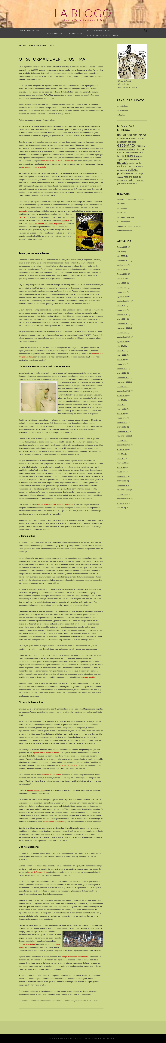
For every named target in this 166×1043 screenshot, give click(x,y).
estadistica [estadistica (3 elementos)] (140, 146)
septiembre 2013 (123, 337)
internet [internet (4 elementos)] (139, 152)
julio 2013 (121, 346)
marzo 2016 (122, 292)
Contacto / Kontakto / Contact (104, 35)
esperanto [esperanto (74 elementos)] (126, 145)
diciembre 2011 (123, 431)
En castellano (55, 34)
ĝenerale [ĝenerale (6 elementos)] (121, 183)
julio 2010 (121, 508)
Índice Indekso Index (31, 30)
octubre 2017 (122, 287)
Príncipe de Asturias (27, 944)
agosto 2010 (122, 503)
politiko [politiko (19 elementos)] (122, 173)
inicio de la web (125, 81)
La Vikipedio (122, 208)
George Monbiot (88, 677)
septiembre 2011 (123, 445)
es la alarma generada (68, 765)
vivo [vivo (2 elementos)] (142, 180)
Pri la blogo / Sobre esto (100, 30)
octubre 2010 (122, 494)
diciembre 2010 (123, 485)
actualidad (59, 1001)
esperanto (23, 211)
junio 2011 (121, 458)
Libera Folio (121, 213)
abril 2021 (121, 270)
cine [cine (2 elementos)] (134, 139)
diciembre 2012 (123, 377)
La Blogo (83, 12)
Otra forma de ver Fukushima (52, 59)
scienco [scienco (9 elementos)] (137, 176)
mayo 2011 (121, 463)
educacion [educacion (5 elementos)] (122, 142)
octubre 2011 (122, 440)
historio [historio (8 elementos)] (121, 152)
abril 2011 (121, 467)
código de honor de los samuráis (75, 957)
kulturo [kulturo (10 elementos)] (126, 155)
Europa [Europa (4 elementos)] (120, 149)
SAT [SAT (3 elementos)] (130, 177)
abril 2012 (121, 413)
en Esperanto (122, 111)
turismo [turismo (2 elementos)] (137, 180)
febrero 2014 (122, 314)
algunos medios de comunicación (46, 753)
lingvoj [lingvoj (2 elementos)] (119, 160)
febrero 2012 (122, 422)
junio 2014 (121, 305)
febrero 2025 (122, 247)
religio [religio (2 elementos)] (141, 174)
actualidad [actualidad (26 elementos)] (124, 135)
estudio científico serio (36, 790)
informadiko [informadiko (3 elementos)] (131, 153)
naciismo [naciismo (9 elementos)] (122, 166)
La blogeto (121, 204)
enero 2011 (121, 481)
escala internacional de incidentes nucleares (55, 505)
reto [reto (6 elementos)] (126, 176)
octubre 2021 (122, 265)
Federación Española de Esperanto (131, 199)
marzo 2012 (122, 418)
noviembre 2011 (123, 436)
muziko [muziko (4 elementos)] (138, 163)
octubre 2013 (122, 332)
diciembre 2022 (123, 261)
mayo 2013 (121, 355)
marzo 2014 (122, 310)
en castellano (34, 1001)
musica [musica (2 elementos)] (131, 163)
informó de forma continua (37, 872)
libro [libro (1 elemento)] (141, 156)
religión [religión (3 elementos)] (120, 177)
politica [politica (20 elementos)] (133, 169)
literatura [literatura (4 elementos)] (127, 159)
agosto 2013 (122, 341)
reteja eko (125, 84)
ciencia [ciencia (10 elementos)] (128, 138)
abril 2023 (121, 256)
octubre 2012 (122, 386)
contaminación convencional (54, 822)
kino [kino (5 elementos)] (119, 156)
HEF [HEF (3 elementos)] (133, 149)
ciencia (66, 1001)
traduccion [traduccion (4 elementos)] (129, 180)
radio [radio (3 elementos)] (136, 173)
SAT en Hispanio (123, 222)
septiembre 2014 (123, 301)
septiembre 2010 (123, 499)
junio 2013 (121, 350)
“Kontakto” (65, 220)
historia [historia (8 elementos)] (140, 149)
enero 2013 (121, 373)
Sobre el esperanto (124, 231)
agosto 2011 (122, 449)
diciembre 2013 (123, 323)
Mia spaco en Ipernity (125, 217)
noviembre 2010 (123, 490)
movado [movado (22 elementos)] (122, 162)
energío (74, 1001)
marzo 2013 (122, 364)
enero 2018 (121, 283)
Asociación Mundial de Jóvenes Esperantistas (47, 223)
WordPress (75, 1038)
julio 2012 (121, 400)
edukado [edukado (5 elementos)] (132, 142)
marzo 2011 (122, 472)
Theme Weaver (110, 1038)
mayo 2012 (121, 409)
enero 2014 (121, 319)
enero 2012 (121, 427)
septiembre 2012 (123, 391)
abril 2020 (121, 279)
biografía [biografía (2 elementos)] (120, 139)
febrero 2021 (122, 274)
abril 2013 (121, 359)
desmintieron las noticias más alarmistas (57, 161)
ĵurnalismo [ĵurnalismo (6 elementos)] (132, 183)
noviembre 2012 (123, 382)
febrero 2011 (122, 476)
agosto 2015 (122, 296)
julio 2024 (121, 252)
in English (121, 115)
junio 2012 (121, 404)
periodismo (82, 1001)
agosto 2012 (122, 395)
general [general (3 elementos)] (127, 149)
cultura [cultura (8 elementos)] (140, 138)
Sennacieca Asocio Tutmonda (128, 226)
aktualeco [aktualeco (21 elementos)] (139, 135)
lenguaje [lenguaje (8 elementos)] (135, 155)
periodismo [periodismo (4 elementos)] (122, 170)
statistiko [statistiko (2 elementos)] (120, 180)
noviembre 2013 (123, 328)
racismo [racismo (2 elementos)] (130, 174)
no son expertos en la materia (34, 167)
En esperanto (75, 34)
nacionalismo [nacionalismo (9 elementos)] (135, 166)
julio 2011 (121, 454)
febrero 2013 (122, 368)
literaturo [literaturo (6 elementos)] (135, 159)
